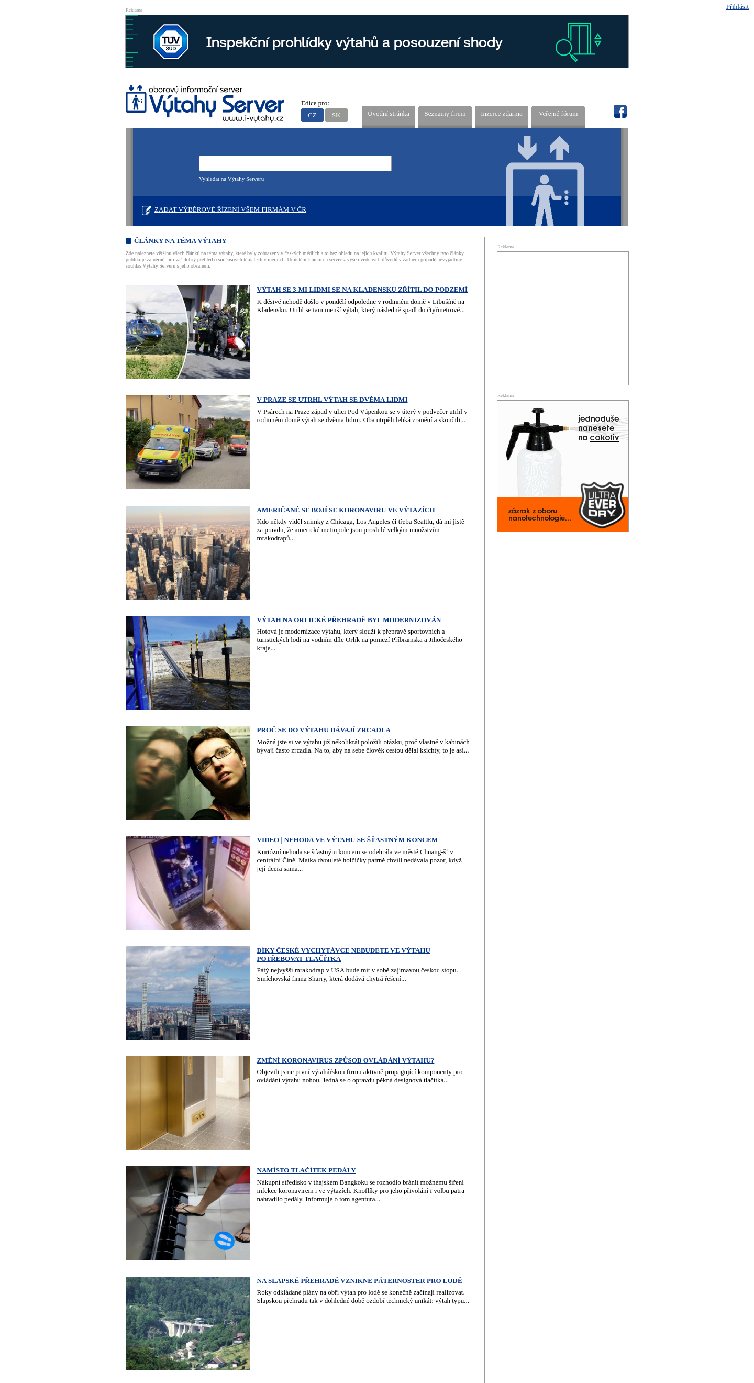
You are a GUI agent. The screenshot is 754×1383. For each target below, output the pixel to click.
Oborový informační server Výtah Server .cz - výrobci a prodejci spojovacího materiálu (217, 1313)
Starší (350, 1142)
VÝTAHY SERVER (205, 105)
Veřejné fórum (558, 113)
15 (261, 1142)
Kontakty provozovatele (390, 1261)
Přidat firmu (567, 1320)
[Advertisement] (562, 317)
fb (620, 111)
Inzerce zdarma (502, 113)
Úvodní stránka (388, 113)
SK (336, 115)
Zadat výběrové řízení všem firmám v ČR (230, 209)
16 (273, 1142)
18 (297, 1142)
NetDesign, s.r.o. (609, 1350)
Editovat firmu (601, 1320)
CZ (312, 115)
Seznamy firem (444, 113)
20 (321, 1142)
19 (309, 1142)
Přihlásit (737, 6)
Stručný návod (298, 1261)
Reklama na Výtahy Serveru (200, 1261)
